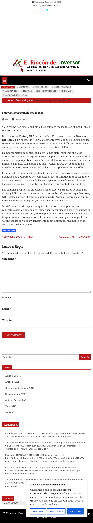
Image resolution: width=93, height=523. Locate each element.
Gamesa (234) (67, 91)
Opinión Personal (14, 400)
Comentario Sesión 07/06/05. (18, 236)
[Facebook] (43, 10)
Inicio (35, 6)
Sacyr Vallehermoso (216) (15, 95)
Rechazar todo (56, 511)
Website (7, 320)
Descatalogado (9, 230)
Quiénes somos (46, 6)
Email (6, 308)
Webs (8, 412)
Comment (9, 258)
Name (6, 297)
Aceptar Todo (75, 511)
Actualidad (10, 376)
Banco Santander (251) (46, 91)
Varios (8, 406)
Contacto (57, 6)
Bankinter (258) (10, 91)
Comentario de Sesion (16, 388)
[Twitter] (47, 10)
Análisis (9, 382)
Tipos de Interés (63, 436)
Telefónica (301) (41, 87)
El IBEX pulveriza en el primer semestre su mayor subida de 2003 (41, 461)
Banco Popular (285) (62, 87)
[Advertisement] (46, 33)
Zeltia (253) (27, 91)
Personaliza (38, 511)
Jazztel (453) (24, 87)
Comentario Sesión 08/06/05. (75, 237)
